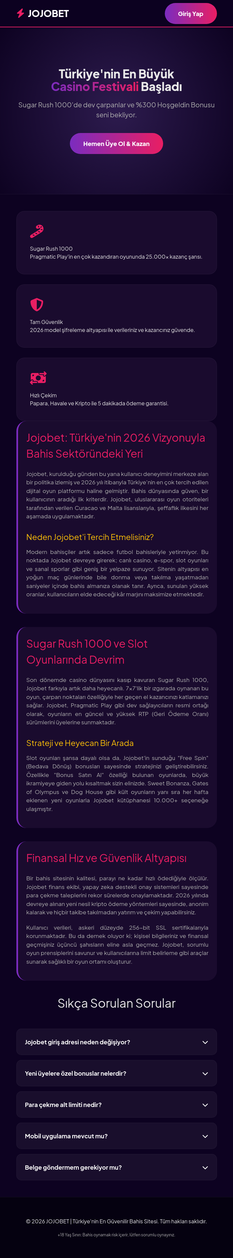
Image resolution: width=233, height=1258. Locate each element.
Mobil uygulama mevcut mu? (116, 1136)
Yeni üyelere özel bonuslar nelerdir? (116, 1073)
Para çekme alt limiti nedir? (116, 1104)
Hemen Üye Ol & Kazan (116, 143)
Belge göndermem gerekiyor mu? (116, 1167)
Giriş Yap (191, 13)
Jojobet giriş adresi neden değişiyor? (116, 1042)
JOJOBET (42, 13)
